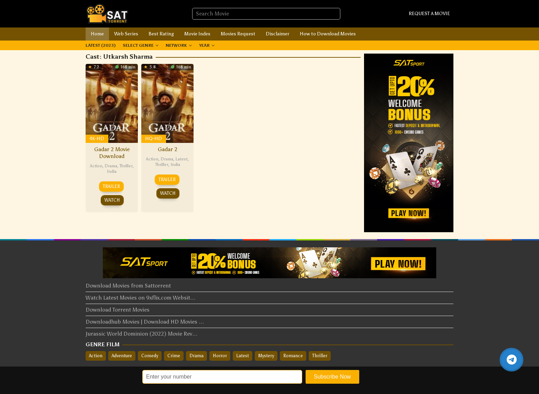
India (112, 171)
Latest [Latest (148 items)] (242, 355)
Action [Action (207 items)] (95, 355)
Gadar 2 (167, 149)
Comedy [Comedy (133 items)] (149, 355)
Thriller (126, 166)
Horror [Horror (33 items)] (220, 355)
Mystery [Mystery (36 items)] (266, 355)
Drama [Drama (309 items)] (196, 355)
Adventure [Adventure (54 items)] (122, 355)
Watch (112, 200)
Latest (181, 159)
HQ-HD (153, 139)
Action (96, 166)
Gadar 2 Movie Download (112, 152)
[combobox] (266, 14)
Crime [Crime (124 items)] (173, 355)
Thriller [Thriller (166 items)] (319, 355)
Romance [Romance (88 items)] (293, 355)
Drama (110, 166)
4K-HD (96, 139)
